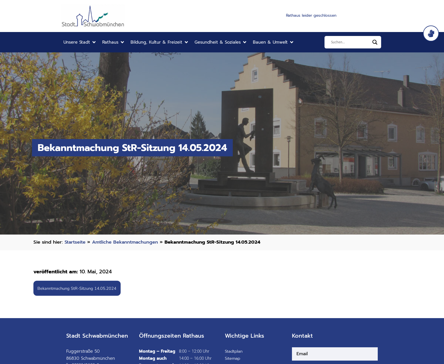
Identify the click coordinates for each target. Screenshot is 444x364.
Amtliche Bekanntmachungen (127, 242)
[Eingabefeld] (350, 42)
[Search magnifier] (375, 42)
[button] (80, 42)
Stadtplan (234, 352)
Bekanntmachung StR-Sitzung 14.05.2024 (78, 288)
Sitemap (233, 359)
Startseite (76, 242)
